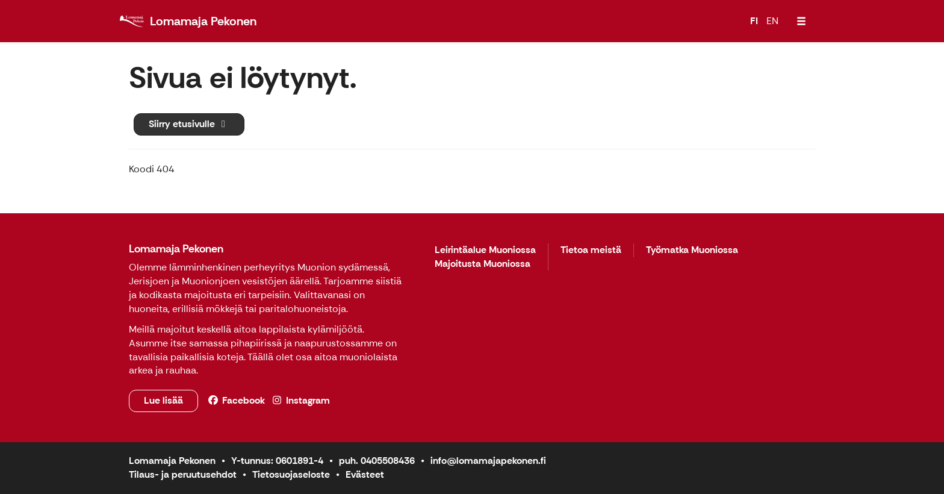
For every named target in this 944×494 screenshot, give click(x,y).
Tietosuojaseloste (291, 474)
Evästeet (365, 474)
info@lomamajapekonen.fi (488, 460)
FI (754, 20)
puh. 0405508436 (377, 460)
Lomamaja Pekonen (176, 249)
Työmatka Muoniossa (692, 250)
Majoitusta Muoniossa (482, 264)
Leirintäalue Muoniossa (485, 250)
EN (772, 20)
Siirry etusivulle (189, 123)
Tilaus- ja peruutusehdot (183, 474)
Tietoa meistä (590, 250)
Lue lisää (163, 400)
